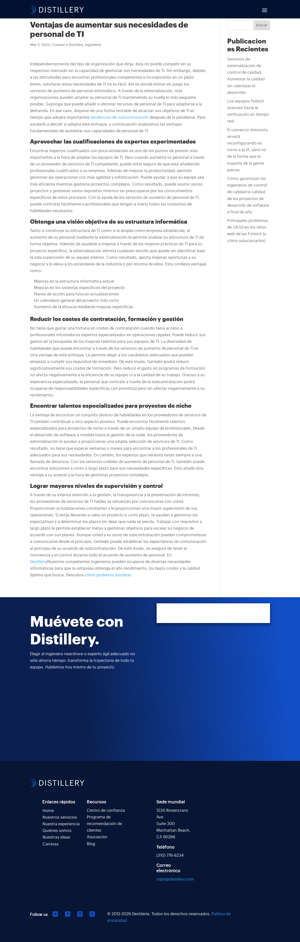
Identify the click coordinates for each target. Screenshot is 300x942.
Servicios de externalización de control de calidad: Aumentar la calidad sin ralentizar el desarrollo (246, 76)
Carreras (51, 844)
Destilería (38, 562)
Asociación (97, 837)
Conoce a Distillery (68, 45)
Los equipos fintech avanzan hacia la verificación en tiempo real (248, 111)
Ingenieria (93, 45)
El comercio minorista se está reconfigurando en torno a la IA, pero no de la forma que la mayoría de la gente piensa (247, 150)
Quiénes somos (57, 831)
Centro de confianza (106, 810)
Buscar (261, 25)
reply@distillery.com (175, 879)
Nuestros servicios (60, 817)
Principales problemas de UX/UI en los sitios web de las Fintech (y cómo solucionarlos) (247, 231)
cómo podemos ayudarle (108, 575)
